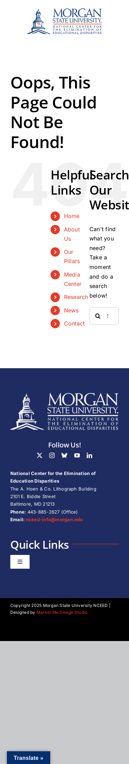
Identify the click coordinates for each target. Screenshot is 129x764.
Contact (74, 323)
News (71, 310)
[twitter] (39, 455)
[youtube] (77, 455)
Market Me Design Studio (62, 612)
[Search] (98, 315)
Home (72, 216)
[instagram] (52, 455)
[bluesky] (64, 455)
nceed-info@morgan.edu (54, 519)
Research (76, 296)
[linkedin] (89, 455)
